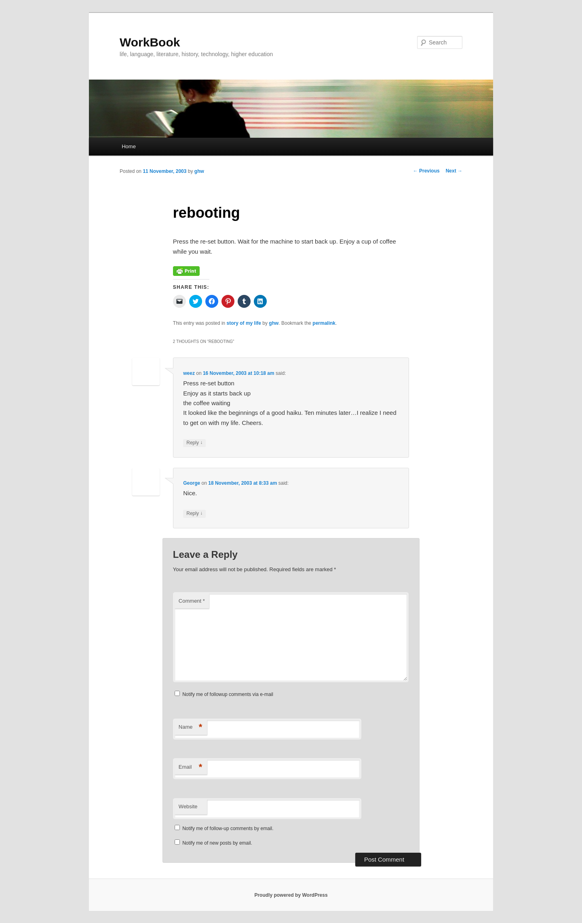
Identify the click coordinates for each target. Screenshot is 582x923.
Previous (426, 171)
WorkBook (150, 42)
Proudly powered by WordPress (290, 895)
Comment (192, 601)
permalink (323, 323)
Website (188, 806)
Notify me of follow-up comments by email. (227, 828)
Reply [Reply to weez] (194, 443)
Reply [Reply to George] (194, 513)
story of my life (244, 323)
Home (129, 146)
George (191, 483)
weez (189, 373)
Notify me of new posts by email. (217, 843)
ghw (199, 171)
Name (190, 727)
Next (454, 171)
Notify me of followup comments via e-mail (227, 694)
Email (190, 767)
